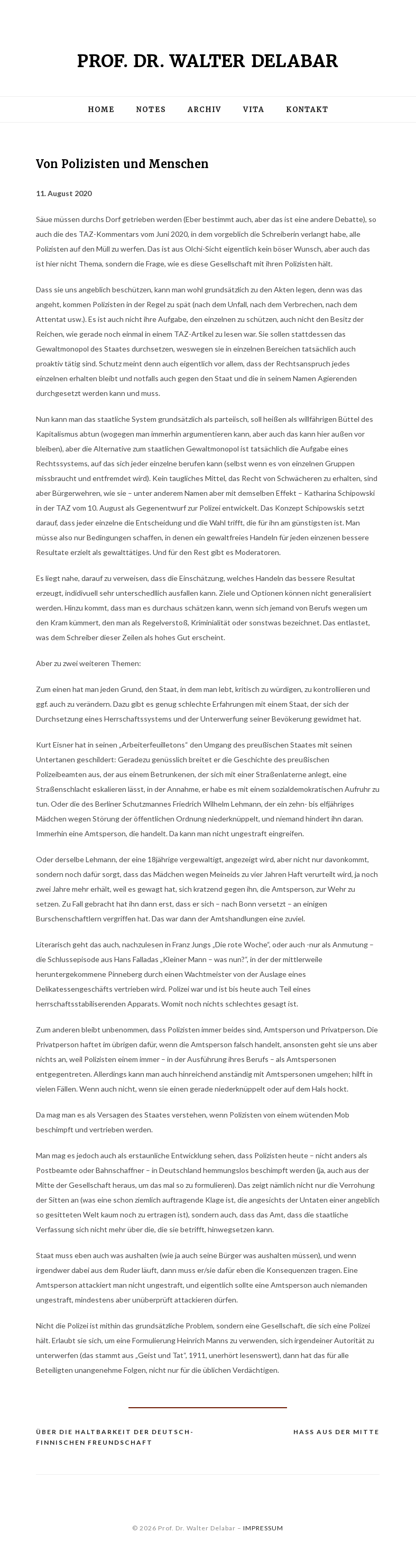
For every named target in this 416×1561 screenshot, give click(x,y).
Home (101, 109)
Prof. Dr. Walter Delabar (208, 61)
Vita (253, 109)
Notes (151, 109)
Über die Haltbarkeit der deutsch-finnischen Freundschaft (115, 1437)
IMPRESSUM (263, 1528)
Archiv (204, 109)
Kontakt (307, 109)
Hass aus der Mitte (336, 1432)
